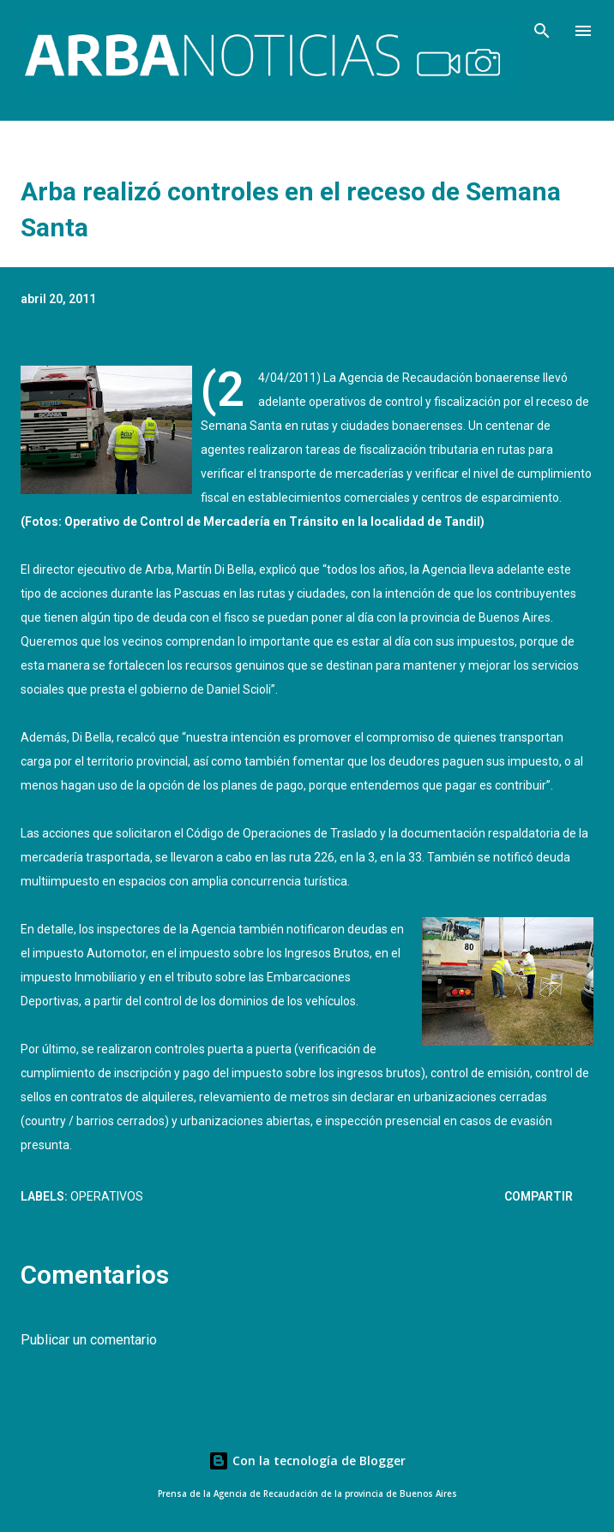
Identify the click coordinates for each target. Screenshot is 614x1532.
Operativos (106, 1196)
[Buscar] (542, 31)
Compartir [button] (538, 1196)
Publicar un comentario (89, 1340)
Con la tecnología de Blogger (307, 1460)
